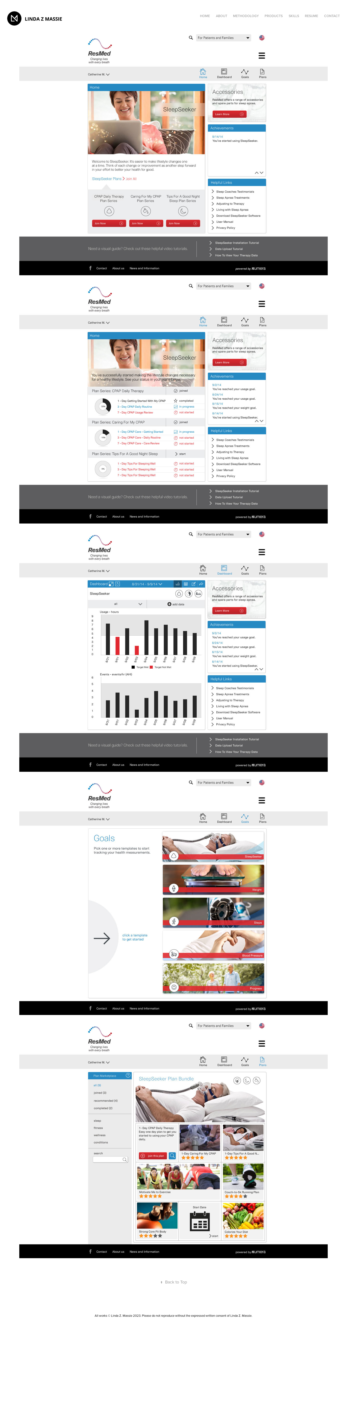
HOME (205, 15)
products (274, 15)
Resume (311, 15)
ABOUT (221, 15)
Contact (332, 15)
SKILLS (294, 15)
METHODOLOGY (246, 15)
